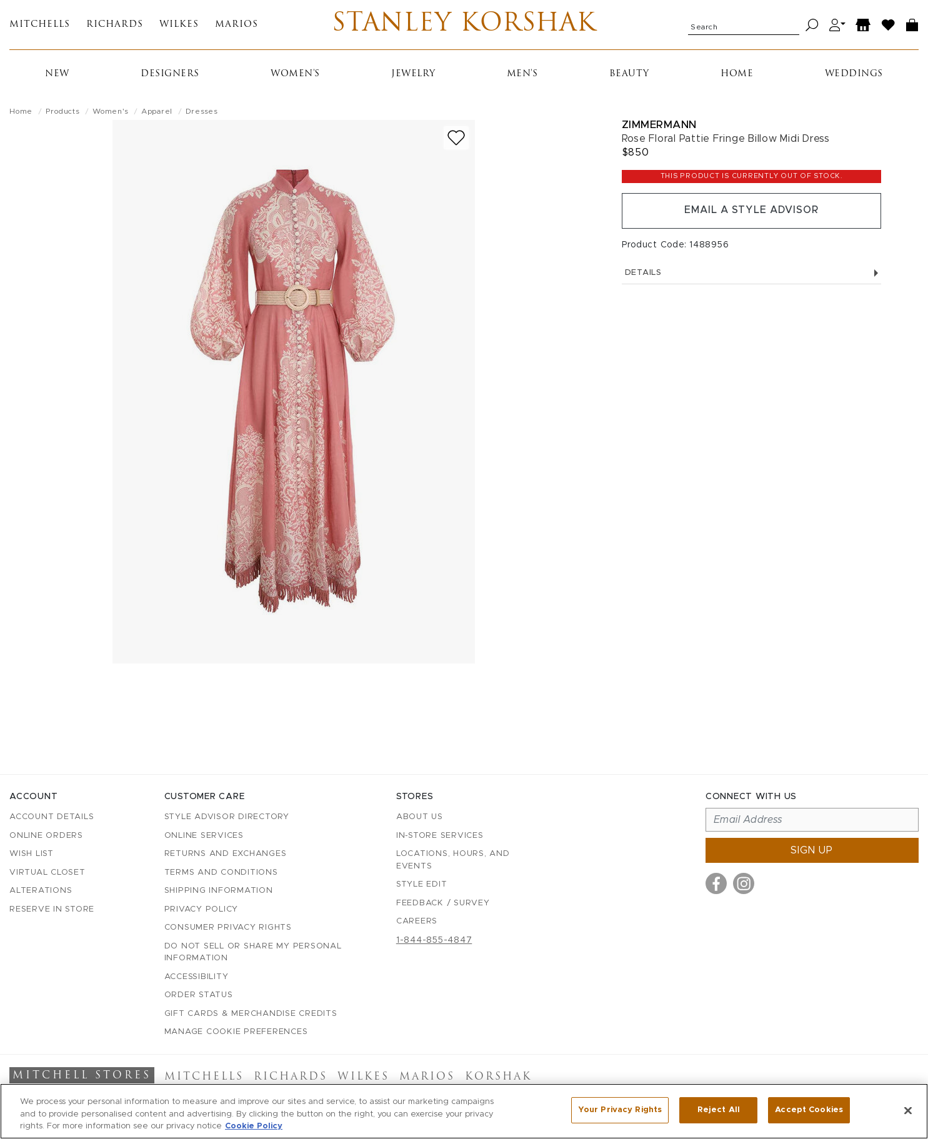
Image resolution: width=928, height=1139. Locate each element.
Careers (416, 922)
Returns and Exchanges (225, 854)
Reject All (718, 1110)
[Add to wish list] (456, 138)
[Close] (908, 1110)
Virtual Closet (47, 872)
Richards (114, 25)
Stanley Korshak (464, 24)
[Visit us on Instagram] (743, 884)
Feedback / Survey (443, 903)
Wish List (31, 854)
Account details (51, 817)
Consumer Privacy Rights (228, 928)
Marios (236, 25)
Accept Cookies (809, 1110)
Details (751, 273)
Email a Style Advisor (751, 211)
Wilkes (179, 25)
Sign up (812, 851)
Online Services (204, 836)
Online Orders (46, 836)
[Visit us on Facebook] (716, 884)
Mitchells (39, 25)
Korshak (498, 1078)
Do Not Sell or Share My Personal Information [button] (253, 952)
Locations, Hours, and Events (453, 860)
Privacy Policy (201, 909)
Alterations (40, 891)
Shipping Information (218, 891)
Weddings (854, 74)
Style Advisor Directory (226, 817)
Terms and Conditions (221, 872)
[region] (464, 1111)
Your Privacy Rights (620, 1110)
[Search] (812, 25)
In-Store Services (440, 836)
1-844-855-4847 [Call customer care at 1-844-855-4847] (434, 940)
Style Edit (421, 885)
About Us (419, 817)
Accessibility (196, 977)
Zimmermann (659, 125)
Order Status (198, 996)
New (57, 74)
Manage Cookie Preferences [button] (236, 1032)
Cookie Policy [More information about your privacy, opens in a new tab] (253, 1126)
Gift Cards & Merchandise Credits (250, 1014)
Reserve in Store (51, 909)
